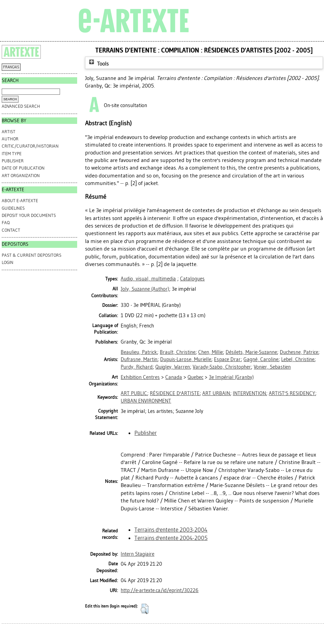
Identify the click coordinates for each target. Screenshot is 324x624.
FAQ (6, 222)
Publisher (13, 160)
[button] (144, 609)
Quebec (195, 377)
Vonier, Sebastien (272, 367)
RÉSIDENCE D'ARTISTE (175, 393)
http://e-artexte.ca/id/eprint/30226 (160, 590)
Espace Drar (227, 359)
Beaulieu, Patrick (139, 352)
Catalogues (192, 279)
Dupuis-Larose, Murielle (185, 359)
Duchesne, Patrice (299, 352)
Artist (8, 131)
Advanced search (21, 106)
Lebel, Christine (297, 359)
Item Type (12, 153)
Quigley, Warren (172, 367)
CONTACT (11, 230)
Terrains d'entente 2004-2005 (170, 537)
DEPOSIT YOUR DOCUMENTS (29, 215)
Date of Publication (23, 168)
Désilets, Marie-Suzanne (251, 352)
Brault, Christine (177, 352)
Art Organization (21, 175)
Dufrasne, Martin (139, 359)
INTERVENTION (249, 393)
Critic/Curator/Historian (30, 146)
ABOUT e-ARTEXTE (20, 200)
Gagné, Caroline (260, 359)
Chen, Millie (210, 352)
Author (10, 138)
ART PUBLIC (134, 393)
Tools (98, 63)
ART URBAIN (216, 393)
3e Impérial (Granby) (231, 377)
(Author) (145, 289)
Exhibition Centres (140, 377)
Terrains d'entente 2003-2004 (170, 529)
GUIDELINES (13, 208)
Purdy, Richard (137, 367)
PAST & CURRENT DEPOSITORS (31, 255)
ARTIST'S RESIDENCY (292, 393)
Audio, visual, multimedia (148, 279)
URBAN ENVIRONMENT (146, 401)
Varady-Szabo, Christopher (222, 367)
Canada (173, 377)
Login (7, 262)
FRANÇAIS (11, 67)
